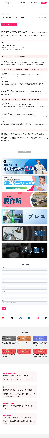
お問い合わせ (43, 2)
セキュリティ (18, 427)
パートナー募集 (34, 425)
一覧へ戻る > (24, 152)
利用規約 (22, 425)
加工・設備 (23, 2)
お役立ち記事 (29, 2)
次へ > (44, 152)
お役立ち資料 (36, 2)
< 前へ (5, 152)
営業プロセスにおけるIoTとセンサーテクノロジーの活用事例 (14, 47)
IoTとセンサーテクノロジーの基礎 (8, 45)
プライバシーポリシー (14, 425)
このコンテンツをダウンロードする (8, 24)
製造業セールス (4, 13)
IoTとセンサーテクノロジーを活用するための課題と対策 (13, 49)
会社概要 (25, 427)
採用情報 (28, 425)
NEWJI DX (12, 427)
